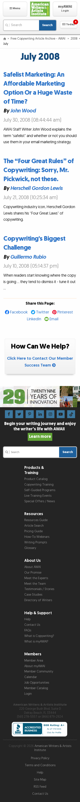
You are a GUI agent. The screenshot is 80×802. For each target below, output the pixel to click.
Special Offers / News (39, 501)
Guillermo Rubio (28, 257)
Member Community (38, 671)
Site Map (40, 780)
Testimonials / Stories (39, 589)
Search (47, 25)
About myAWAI (34, 666)
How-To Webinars (36, 537)
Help (27, 619)
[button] (15, 8)
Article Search (34, 526)
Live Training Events (37, 496)
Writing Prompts (35, 542)
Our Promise (32, 573)
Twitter (42, 312)
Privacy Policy (40, 758)
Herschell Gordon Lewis (36, 188)
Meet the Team (35, 584)
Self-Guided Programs (39, 490)
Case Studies (33, 595)
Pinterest (65, 312)
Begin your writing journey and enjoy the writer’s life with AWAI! (40, 430)
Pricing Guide (33, 531)
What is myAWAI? (36, 642)
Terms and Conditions (40, 765)
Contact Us (32, 625)
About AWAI (32, 567)
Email (53, 319)
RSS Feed (40, 787)
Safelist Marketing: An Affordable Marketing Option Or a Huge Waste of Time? (37, 88)
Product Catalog (36, 479)
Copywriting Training (39, 485)
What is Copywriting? (39, 636)
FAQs (27, 630)
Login (28, 694)
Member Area (33, 661)
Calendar (30, 677)
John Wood (23, 111)
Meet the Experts (36, 578)
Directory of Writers (38, 600)
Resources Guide (36, 520)
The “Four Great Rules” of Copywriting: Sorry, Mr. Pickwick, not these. (38, 170)
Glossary (30, 548)
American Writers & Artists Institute (52, 748)
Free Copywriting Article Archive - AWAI (38, 39)
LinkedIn (34, 319)
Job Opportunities (36, 683)
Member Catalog (36, 688)
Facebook (19, 312)
